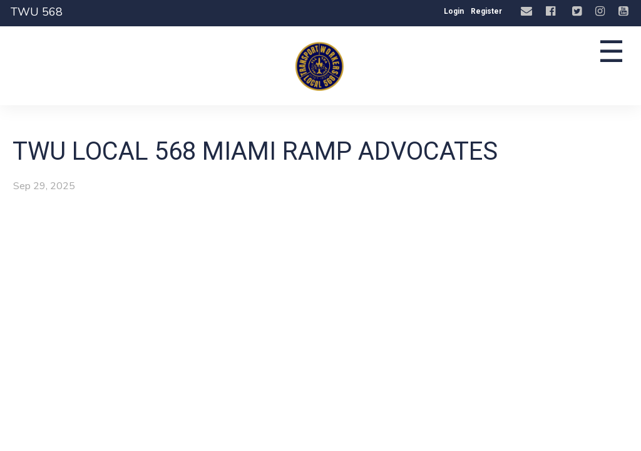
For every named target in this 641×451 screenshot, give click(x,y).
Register (486, 11)
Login (454, 11)
